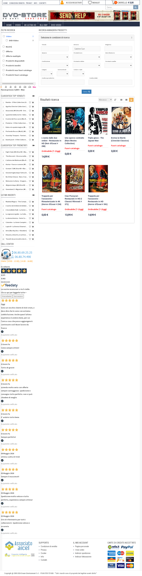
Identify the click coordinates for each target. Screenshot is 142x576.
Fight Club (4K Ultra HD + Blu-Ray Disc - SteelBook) (17, 152)
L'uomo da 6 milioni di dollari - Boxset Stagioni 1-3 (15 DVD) (17, 206)
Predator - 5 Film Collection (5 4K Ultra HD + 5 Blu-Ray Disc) (17, 123)
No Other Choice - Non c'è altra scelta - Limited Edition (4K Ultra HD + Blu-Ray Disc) (17, 177)
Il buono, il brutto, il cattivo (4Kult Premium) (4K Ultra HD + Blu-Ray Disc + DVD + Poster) (17, 235)
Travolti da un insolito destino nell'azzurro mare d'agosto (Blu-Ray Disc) (17, 239)
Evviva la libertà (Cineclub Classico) (120, 139)
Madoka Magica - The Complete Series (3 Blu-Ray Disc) (17, 202)
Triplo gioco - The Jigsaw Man (96, 139)
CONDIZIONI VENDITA (16, 3)
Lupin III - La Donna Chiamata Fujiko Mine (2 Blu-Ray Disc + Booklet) (17, 226)
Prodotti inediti (13, 65)
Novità (9, 46)
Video (18, 25)
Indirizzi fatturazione (83, 557)
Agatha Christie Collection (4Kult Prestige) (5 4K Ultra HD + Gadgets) (17, 106)
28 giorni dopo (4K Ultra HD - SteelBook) (17, 185)
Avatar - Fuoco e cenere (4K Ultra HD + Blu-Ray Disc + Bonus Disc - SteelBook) (17, 164)
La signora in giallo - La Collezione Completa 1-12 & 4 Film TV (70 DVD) (17, 214)
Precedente (6, 296)
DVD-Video (56, 25)
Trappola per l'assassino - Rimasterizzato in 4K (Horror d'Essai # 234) (51, 200)
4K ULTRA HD (30, 25)
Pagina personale (82, 546)
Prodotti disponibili (15, 61)
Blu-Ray (44, 25)
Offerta (9, 51)
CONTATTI (42, 3)
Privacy (43, 550)
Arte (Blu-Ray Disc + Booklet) (16, 231)
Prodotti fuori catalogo (17, 75)
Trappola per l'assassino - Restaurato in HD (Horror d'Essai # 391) (97, 200)
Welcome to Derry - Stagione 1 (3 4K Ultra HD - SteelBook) (17, 181)
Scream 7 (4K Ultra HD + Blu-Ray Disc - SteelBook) (17, 168)
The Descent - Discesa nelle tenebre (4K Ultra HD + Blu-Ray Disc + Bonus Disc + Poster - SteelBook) (17, 156)
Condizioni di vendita (49, 546)
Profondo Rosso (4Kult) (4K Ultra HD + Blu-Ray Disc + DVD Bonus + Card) (17, 131)
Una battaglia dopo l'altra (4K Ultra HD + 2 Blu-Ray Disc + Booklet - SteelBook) (17, 173)
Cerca (86, 92)
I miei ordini (79, 550)
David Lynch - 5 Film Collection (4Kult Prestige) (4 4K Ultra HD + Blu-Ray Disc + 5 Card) (17, 140)
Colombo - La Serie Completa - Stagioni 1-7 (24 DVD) (17, 222)
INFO (35, 3)
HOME (5, 3)
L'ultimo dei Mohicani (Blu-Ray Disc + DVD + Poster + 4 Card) (17, 160)
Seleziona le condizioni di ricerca (55, 37)
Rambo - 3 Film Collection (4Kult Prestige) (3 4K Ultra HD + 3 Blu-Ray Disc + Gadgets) (17, 102)
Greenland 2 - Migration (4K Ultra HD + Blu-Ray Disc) (17, 189)
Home (9, 25)
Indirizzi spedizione (82, 553)
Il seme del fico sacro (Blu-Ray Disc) (17, 119)
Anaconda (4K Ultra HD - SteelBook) (17, 111)
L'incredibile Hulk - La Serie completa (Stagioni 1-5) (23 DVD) (17, 210)
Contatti (44, 560)
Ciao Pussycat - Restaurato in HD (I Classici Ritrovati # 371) (73, 200)
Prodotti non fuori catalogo (19, 70)
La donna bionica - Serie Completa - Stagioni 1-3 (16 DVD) (17, 218)
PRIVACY (29, 3)
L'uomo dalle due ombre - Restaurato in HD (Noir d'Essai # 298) (51, 142)
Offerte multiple (13, 56)
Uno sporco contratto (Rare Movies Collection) (74, 141)
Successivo (18, 296)
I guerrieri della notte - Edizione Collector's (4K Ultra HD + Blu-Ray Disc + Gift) (17, 115)
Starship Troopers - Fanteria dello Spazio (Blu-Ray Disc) (17, 135)
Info (42, 557)
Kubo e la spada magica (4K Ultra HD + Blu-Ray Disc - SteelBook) (17, 127)
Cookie (43, 553)
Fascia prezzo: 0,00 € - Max (13, 90)
